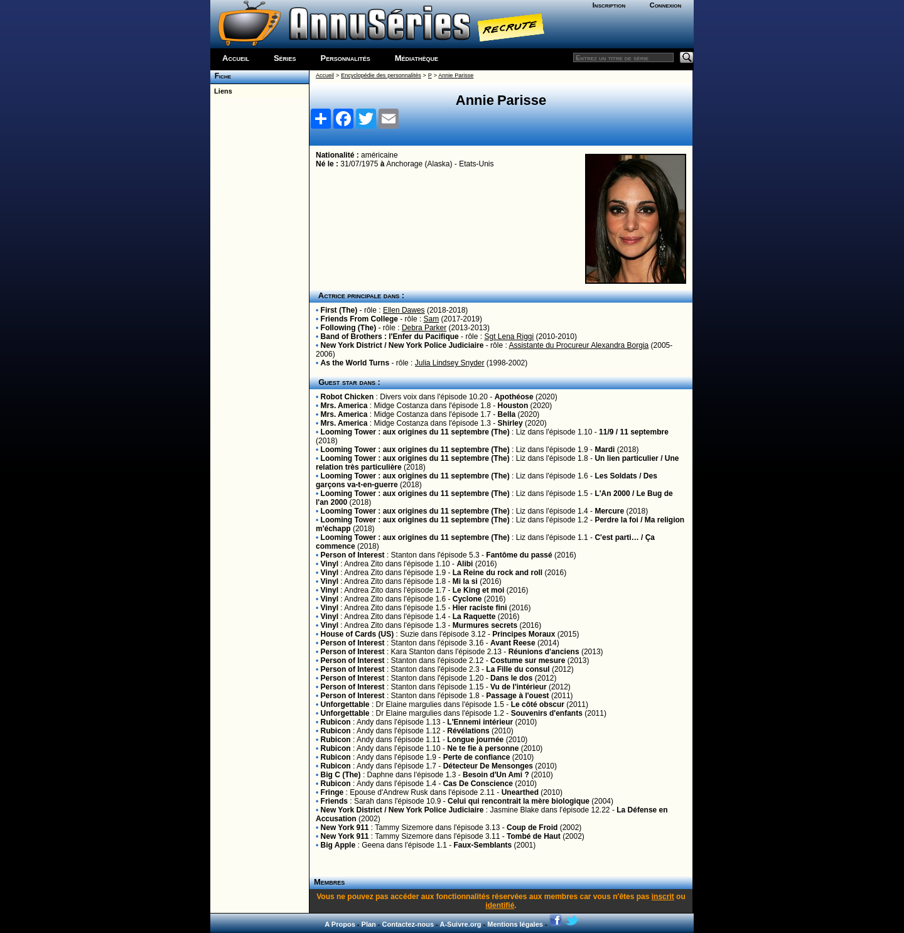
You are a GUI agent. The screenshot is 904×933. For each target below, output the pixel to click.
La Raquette (474, 616)
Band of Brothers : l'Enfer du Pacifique (390, 336)
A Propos (340, 924)
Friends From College (359, 319)
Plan (369, 924)
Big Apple (338, 845)
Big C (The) (341, 774)
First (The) (339, 310)
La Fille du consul (517, 669)
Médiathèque (416, 58)
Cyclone (467, 599)
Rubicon (336, 722)
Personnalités (345, 58)
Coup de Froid (532, 827)
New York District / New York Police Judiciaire (402, 345)
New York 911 (345, 827)
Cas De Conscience (478, 783)
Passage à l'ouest (517, 695)
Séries (285, 58)
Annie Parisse (455, 75)
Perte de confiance (476, 757)
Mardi (605, 449)
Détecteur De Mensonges (488, 766)
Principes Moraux (524, 634)
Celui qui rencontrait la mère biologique (518, 801)
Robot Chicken (347, 396)
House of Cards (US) (357, 634)
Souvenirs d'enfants (547, 713)
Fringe (332, 792)
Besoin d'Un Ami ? (496, 774)
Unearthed (520, 792)
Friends (334, 801)
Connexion (666, 5)
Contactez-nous (408, 924)
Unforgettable (345, 704)
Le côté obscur (537, 704)
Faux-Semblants (483, 845)
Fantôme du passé (519, 555)
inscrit (663, 896)
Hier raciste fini (480, 607)
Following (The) (349, 327)
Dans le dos (511, 678)
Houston (513, 405)
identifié (499, 905)
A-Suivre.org (460, 924)
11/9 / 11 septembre (634, 432)
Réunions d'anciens (543, 651)
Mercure (609, 511)
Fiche (220, 76)
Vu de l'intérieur (518, 686)
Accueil (235, 58)
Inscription (609, 5)
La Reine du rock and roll (497, 572)
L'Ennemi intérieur (480, 722)
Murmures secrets (485, 625)
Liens (221, 91)
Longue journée (475, 739)
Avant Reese (512, 643)
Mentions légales (515, 924)
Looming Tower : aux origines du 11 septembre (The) (415, 432)
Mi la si (465, 581)
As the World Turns (355, 363)
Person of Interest (353, 555)
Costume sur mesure (527, 660)
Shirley (510, 423)
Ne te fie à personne (483, 748)
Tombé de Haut (534, 836)
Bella (507, 414)
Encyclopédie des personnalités (381, 75)
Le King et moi (479, 590)
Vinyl (329, 563)
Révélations (468, 730)
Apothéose (514, 396)
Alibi (464, 563)
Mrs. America (344, 405)
